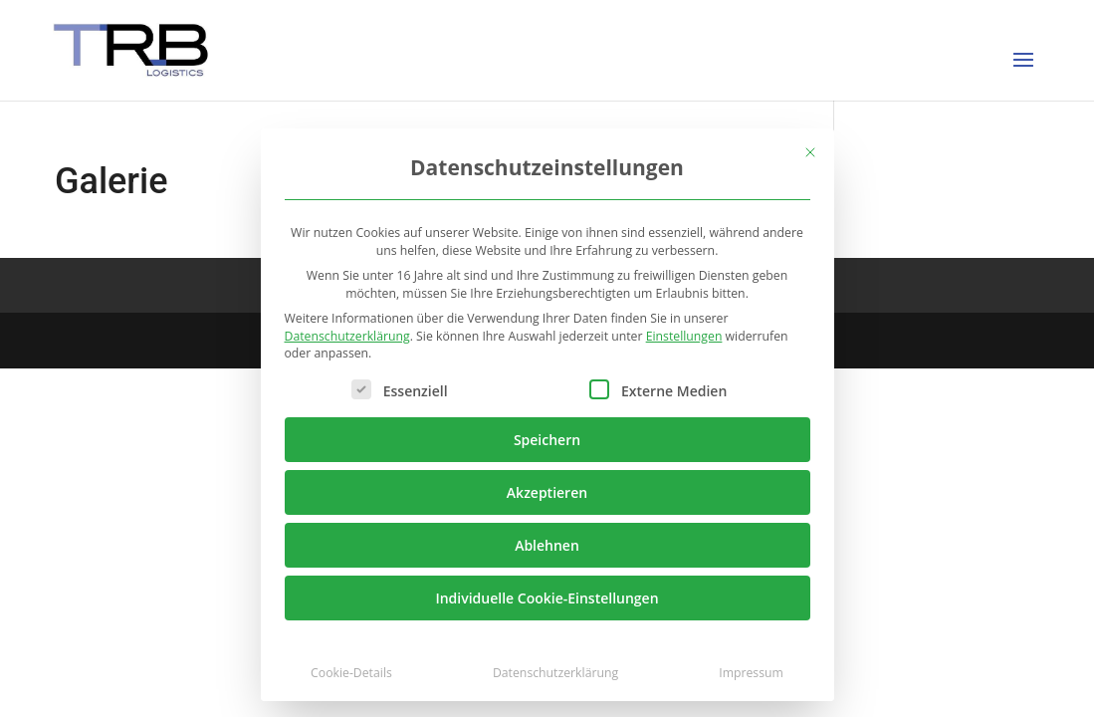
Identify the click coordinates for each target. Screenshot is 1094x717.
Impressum (751, 672)
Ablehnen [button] (547, 545)
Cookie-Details (351, 672)
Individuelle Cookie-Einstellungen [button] (546, 598)
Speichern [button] (547, 439)
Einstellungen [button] (684, 336)
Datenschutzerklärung (347, 336)
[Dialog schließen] (810, 152)
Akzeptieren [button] (547, 492)
